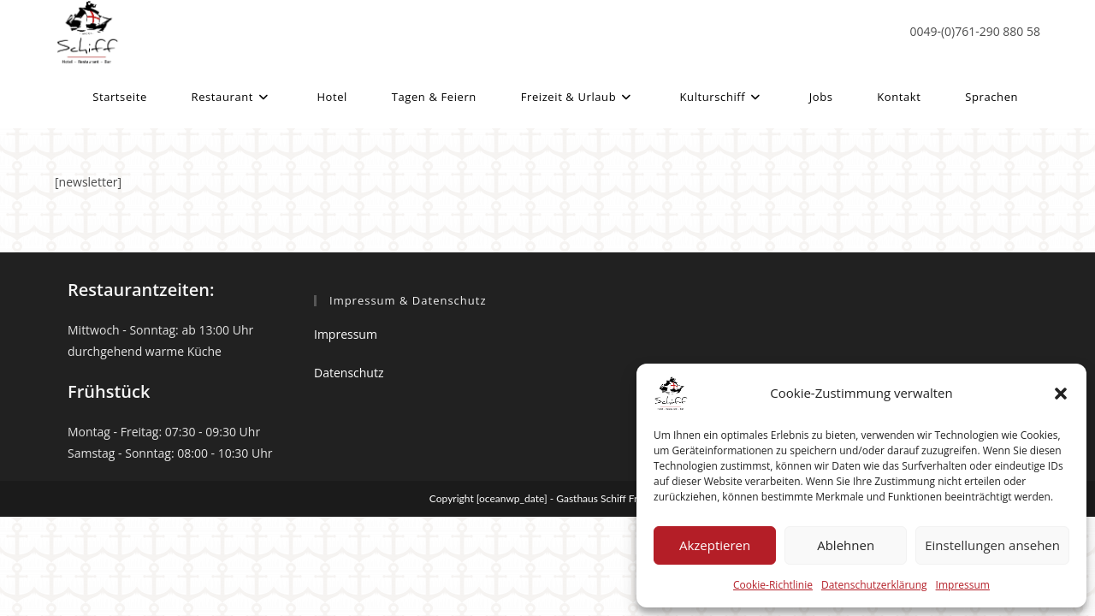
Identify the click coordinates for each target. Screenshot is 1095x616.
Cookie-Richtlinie (773, 585)
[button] (1060, 393)
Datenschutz (348, 372)
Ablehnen (845, 545)
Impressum (963, 585)
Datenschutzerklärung (874, 585)
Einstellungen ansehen (992, 545)
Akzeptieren (714, 545)
